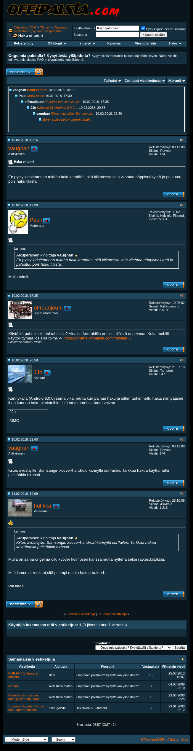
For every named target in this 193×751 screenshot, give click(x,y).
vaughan (19, 148)
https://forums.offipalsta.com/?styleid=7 (97, 338)
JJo (38, 372)
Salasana (80, 34)
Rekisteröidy (23, 43)
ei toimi (13, 686)
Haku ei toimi (37, 90)
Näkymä (174, 80)
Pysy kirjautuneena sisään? (163, 29)
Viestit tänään (145, 43)
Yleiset (45, 27)
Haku (175, 43)
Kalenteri (114, 43)
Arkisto (172, 739)
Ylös (184, 739)
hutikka (42, 506)
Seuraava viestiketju (112, 614)
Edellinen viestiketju (80, 614)
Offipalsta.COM (25, 27)
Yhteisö (87, 43)
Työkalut (110, 80)
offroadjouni (48, 307)
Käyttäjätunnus (84, 28)
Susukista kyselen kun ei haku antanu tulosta (26, 708)
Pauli (36, 220)
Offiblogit (57, 43)
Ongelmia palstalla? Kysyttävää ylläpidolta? (40, 29)
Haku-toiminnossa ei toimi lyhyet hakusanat (24, 697)
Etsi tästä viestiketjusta (143, 80)
